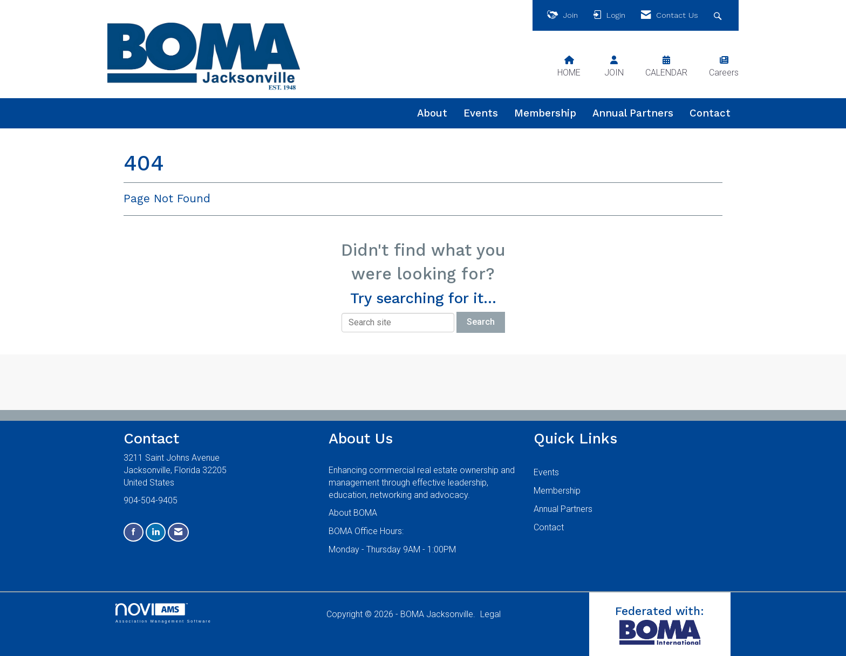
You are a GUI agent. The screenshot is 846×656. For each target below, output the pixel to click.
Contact (710, 113)
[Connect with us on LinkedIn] (156, 532)
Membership (545, 113)
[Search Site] (719, 15)
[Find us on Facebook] (134, 532)
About (432, 113)
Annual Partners (632, 113)
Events (480, 113)
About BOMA (353, 513)
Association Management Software (163, 613)
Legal (490, 614)
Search (481, 322)
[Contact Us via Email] (178, 532)
